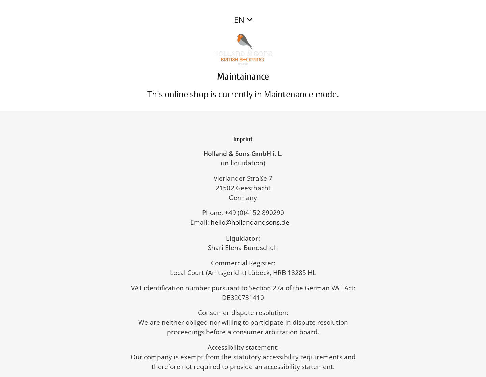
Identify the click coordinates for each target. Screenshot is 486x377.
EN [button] (239, 19)
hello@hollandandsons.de (253, 222)
